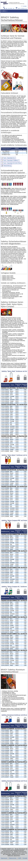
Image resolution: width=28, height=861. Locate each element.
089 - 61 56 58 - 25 (21, 8)
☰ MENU (3, 11)
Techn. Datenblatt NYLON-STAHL (12, 163)
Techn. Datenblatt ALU (9, 158)
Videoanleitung (7, 165)
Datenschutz (13, 858)
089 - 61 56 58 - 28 (9, 8)
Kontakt (24, 6)
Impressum (4, 858)
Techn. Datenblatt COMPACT (11, 160)
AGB (19, 858)
